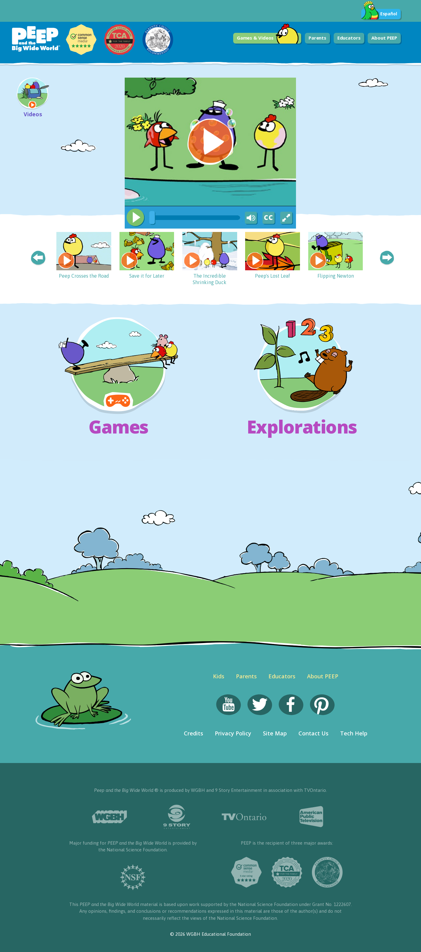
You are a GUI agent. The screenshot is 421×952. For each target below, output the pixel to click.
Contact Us (313, 733)
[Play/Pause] (135, 217)
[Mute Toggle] (250, 218)
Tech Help (353, 733)
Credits (193, 733)
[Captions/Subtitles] (268, 218)
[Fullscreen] (286, 218)
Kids (218, 676)
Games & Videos (268, 38)
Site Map (275, 733)
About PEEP (384, 38)
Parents (317, 38)
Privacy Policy (233, 733)
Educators (349, 38)
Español (379, 14)
